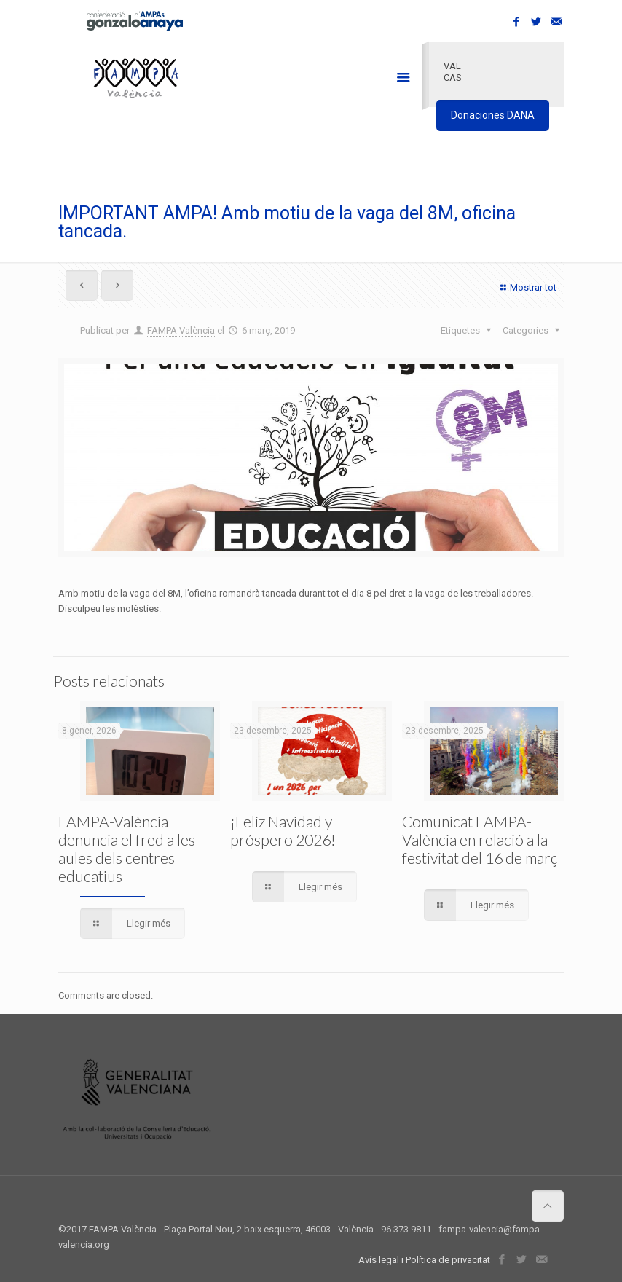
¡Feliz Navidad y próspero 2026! (283, 830)
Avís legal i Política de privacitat (424, 1259)
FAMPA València (181, 330)
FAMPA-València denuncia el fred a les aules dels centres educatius (126, 848)
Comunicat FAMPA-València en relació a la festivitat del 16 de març (479, 839)
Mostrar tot (526, 287)
